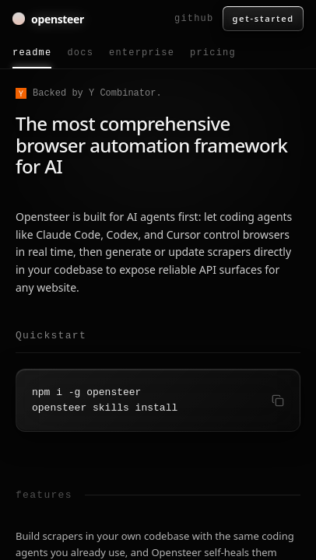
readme (31, 57)
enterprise (141, 52)
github (193, 18)
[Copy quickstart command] (278, 400)
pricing (213, 52)
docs (80, 52)
